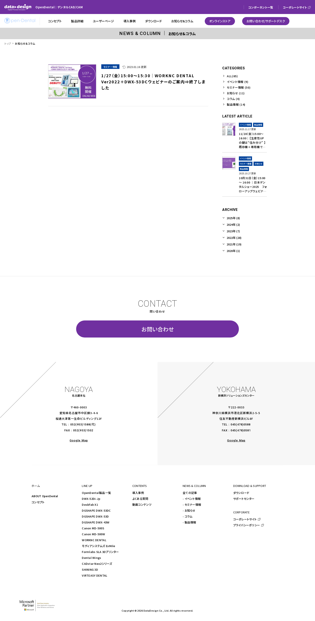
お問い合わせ (158, 329)
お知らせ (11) (236, 93)
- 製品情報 (189, 522)
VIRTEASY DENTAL (94, 575)
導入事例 (138, 493)
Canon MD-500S (93, 528)
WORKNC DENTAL (94, 540)
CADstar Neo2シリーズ (97, 564)
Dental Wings (91, 558)
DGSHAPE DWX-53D (95, 516)
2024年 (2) (233, 224)
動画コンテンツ (142, 504)
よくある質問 (140, 499)
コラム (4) (233, 99)
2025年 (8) (233, 218)
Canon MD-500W (93, 534)
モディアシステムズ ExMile (98, 546)
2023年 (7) (233, 231)
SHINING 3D (90, 569)
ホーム (36, 486)
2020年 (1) (233, 251)
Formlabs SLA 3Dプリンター (100, 552)
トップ (7, 43)
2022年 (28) (234, 238)
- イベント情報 (192, 499)
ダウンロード (241, 493)
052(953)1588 (80, 424)
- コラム (187, 516)
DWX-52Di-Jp (91, 499)
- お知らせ (189, 510)
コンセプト (38, 502)
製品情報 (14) (236, 104)
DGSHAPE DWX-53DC (96, 510)
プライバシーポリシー (246, 525)
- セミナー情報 (192, 504)
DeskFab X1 (90, 504)
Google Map (79, 440)
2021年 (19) (234, 244)
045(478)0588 (240, 424)
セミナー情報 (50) (238, 87)
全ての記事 (190, 493)
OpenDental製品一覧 (96, 493)
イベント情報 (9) (237, 82)
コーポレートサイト (245, 519)
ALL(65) (232, 76)
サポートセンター (244, 499)
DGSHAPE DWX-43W (95, 522)
